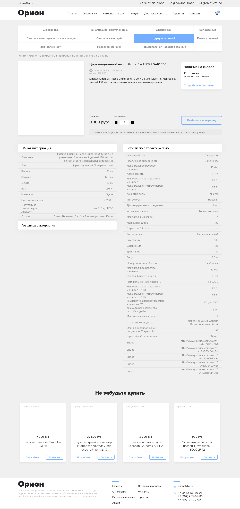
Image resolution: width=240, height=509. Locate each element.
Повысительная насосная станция (164, 47)
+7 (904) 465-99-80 (181, 3)
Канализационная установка (109, 30)
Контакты (195, 13)
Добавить (54, 457)
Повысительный (207, 38)
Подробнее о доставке (199, 85)
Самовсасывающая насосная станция (51, 38)
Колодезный (207, 30)
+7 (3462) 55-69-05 (152, 3)
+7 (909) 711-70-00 (210, 3)
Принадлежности (51, 47)
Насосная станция (109, 47)
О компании (90, 13)
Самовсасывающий (109, 38)
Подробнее (32, 457)
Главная (72, 13)
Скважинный (51, 30)
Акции (135, 13)
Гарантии (178, 13)
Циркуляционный (164, 38)
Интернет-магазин (114, 13)
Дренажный (164, 30)
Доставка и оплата (155, 13)
